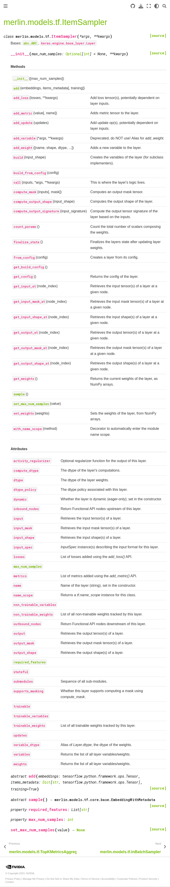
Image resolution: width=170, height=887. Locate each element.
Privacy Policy (13, 878)
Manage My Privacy (33, 878)
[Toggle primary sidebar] (5, 6)
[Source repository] (133, 6)
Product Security (148, 878)
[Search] (164, 6)
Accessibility (108, 878)
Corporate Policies (127, 878)
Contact (9, 882)
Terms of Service (90, 878)
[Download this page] (141, 6)
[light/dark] (157, 6)
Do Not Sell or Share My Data (62, 878)
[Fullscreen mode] (149, 6)
